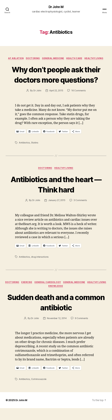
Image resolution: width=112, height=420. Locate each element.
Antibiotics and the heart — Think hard (56, 195)
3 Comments (80, 211)
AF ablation (14, 58)
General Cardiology (58, 293)
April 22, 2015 (56, 101)
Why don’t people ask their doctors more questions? (56, 80)
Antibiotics (24, 153)
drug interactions (40, 268)
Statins (34, 153)
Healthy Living (95, 58)
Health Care (75, 58)
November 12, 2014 (56, 330)
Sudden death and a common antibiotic (56, 313)
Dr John (37, 101)
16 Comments (79, 101)
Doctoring (32, 58)
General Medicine (53, 58)
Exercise (37, 293)
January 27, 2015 (57, 211)
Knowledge (67, 297)
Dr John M (56, 7)
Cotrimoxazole (39, 391)
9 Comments (82, 330)
